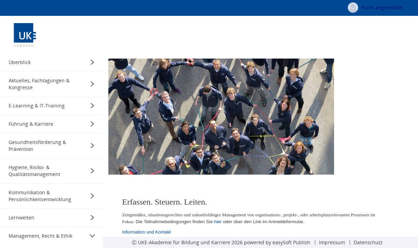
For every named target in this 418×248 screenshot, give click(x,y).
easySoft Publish (291, 242)
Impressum (332, 242)
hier (218, 221)
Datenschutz (368, 242)
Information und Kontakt (146, 231)
